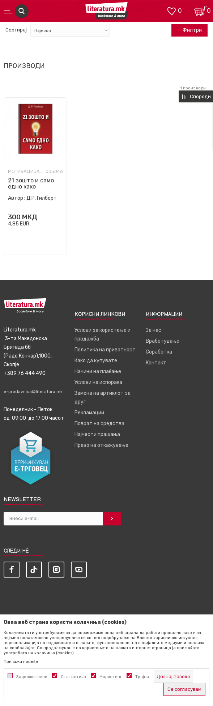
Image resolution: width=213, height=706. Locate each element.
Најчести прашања (97, 434)
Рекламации (89, 413)
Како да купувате (95, 361)
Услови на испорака (98, 382)
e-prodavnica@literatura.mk (33, 391)
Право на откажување (101, 445)
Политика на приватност (105, 350)
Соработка (159, 352)
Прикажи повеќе (21, 661)
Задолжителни (31, 677)
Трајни (142, 677)
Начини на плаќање (97, 371)
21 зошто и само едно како (31, 183)
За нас (153, 330)
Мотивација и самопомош (26, 171)
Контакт (156, 363)
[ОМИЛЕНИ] (171, 10)
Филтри (188, 30)
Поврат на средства (99, 423)
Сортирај (16, 30)
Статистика (73, 677)
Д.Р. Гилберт (41, 198)
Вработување (162, 341)
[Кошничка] (200, 10)
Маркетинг (110, 677)
